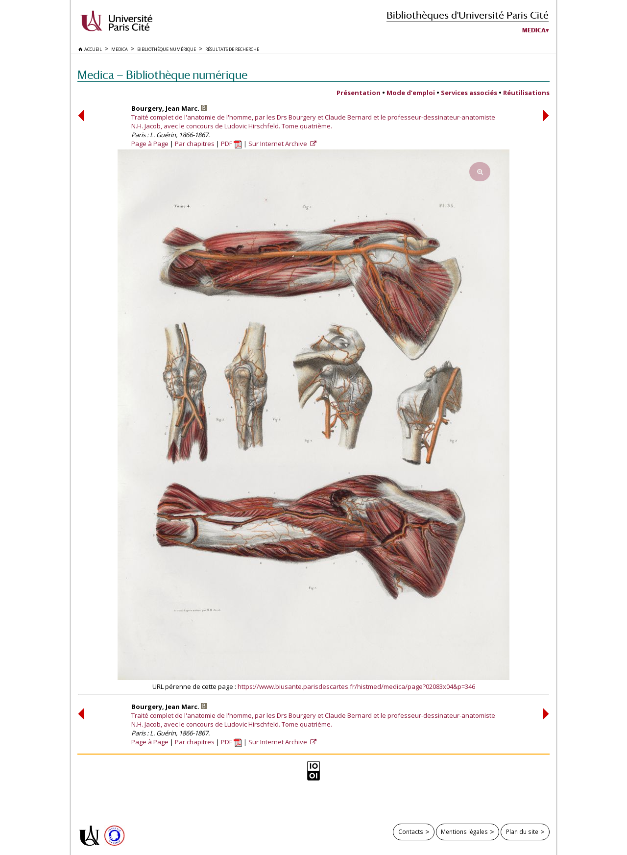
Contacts (410, 831)
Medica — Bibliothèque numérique (162, 74)
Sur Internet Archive (278, 143)
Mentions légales (464, 831)
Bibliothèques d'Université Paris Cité (467, 15)
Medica (534, 30)
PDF (231, 143)
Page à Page (150, 143)
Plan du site (522, 831)
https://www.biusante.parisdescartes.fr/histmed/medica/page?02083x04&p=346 (356, 686)
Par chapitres (195, 143)
